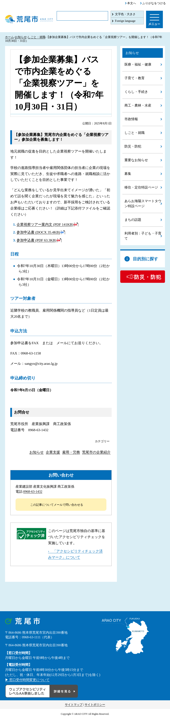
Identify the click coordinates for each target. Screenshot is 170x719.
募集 (127, 173)
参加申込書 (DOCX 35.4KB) (38, 232)
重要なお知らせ (136, 160)
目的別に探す (145, 259)
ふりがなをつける (154, 3)
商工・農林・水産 (137, 105)
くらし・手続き (136, 91)
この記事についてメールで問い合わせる (56, 504)
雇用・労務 (71, 452)
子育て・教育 (134, 78)
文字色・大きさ (125, 14)
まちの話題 (132, 219)
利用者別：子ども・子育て (142, 236)
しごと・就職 (36, 37)
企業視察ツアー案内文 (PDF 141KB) (45, 224)
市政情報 (131, 119)
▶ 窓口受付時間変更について (27, 680)
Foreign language (125, 20)
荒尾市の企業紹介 (96, 452)
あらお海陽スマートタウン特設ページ (142, 203)
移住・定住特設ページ (141, 187)
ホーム (9, 37)
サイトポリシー (95, 704)
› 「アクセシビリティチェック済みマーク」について (75, 554)
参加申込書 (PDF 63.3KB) (36, 240)
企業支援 (53, 452)
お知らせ (21, 37)
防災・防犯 (132, 146)
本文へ (131, 3)
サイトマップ (73, 704)
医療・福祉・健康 (137, 64)
